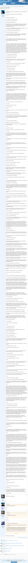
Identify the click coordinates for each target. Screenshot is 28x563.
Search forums (5, 5)
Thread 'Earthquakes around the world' (7, 548)
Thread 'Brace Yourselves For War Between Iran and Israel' (9, 540)
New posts (1, 5)
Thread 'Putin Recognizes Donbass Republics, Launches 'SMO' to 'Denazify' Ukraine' (13, 545)
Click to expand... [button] (17, 533)
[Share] (25, 10)
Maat (3, 14)
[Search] (27, 4)
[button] (10, 4)
